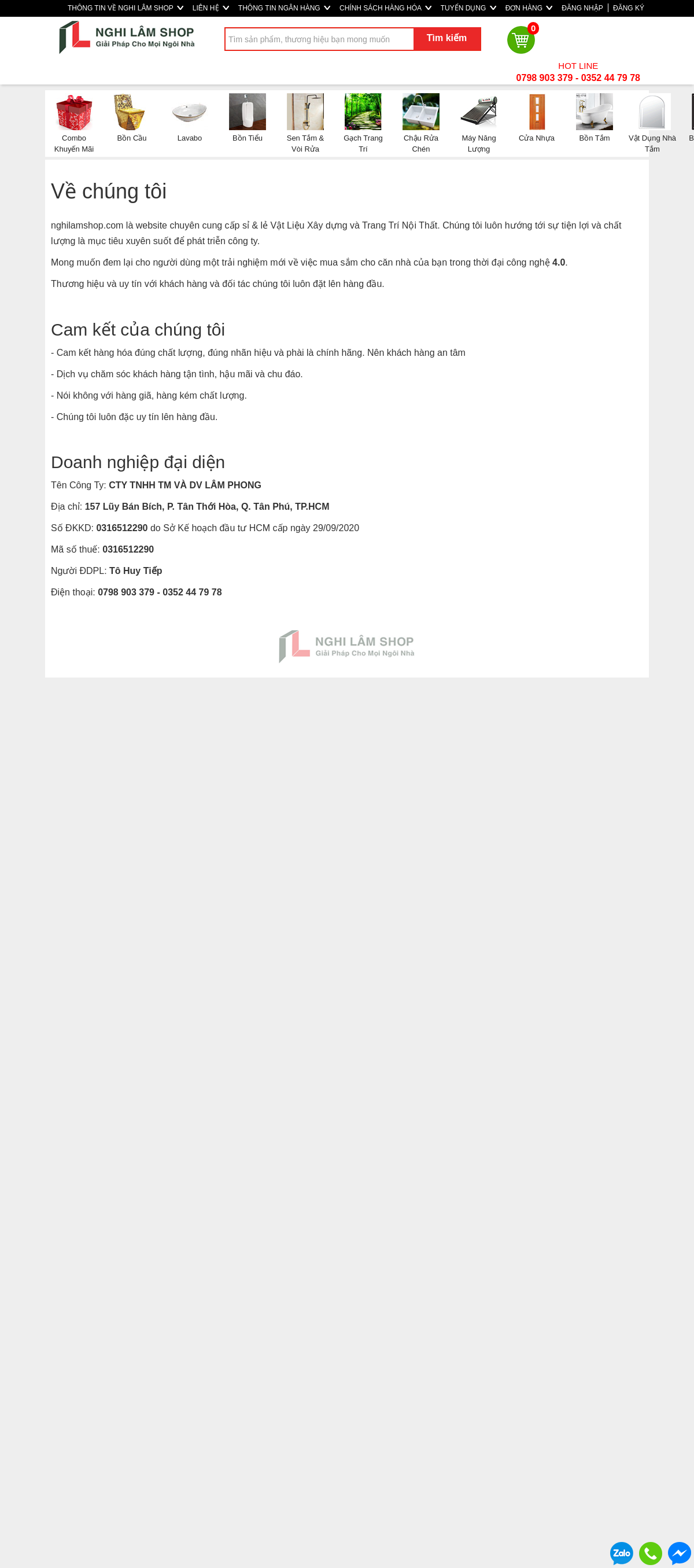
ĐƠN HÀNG (529, 8)
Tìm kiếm (447, 38)
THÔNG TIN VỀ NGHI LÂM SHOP (125, 8)
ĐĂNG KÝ (628, 8)
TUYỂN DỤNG (468, 8)
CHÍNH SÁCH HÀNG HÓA (385, 8)
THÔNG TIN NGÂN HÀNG (284, 8)
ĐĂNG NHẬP (582, 8)
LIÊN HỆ (211, 8)
